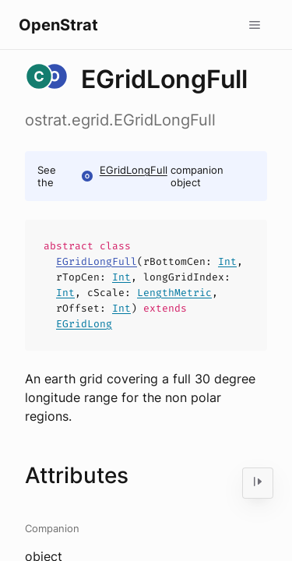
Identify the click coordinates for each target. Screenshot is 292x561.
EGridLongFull (133, 170)
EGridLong (84, 323)
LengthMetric (174, 292)
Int (227, 261)
